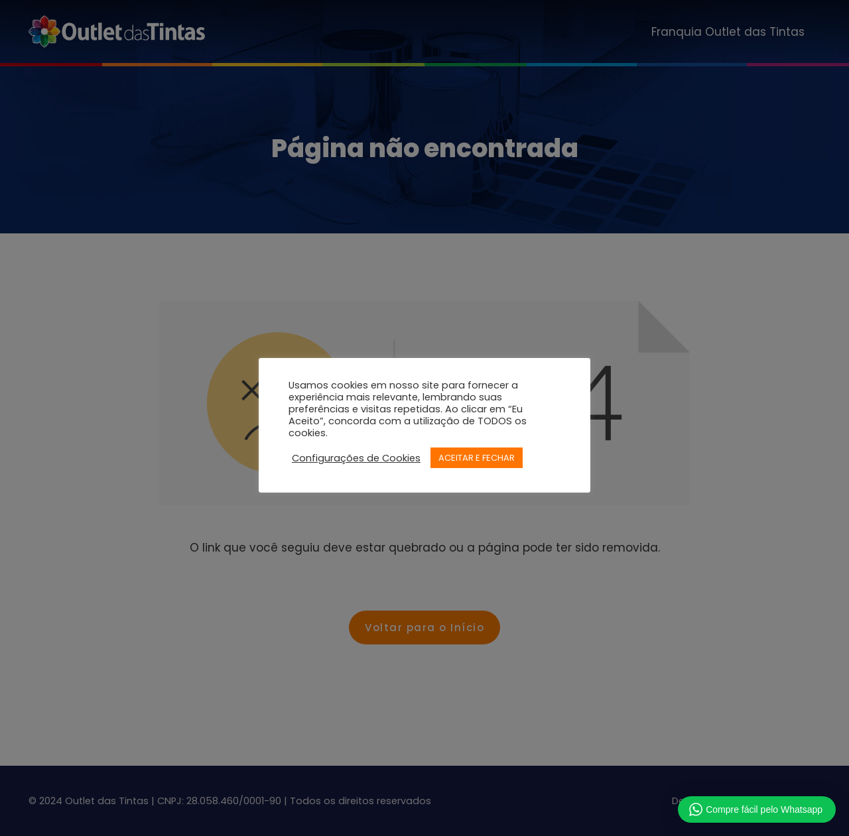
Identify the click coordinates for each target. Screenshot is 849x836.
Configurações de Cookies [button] (356, 458)
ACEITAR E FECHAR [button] (476, 457)
